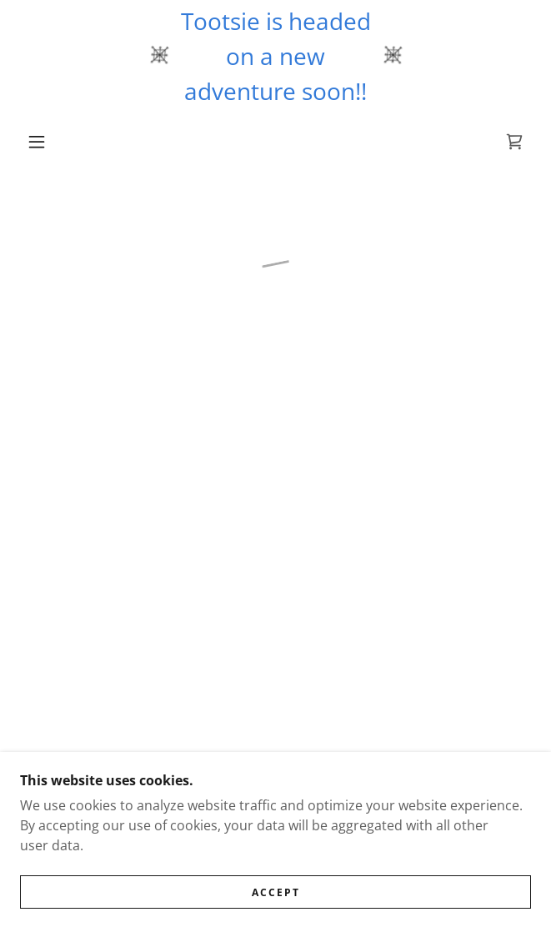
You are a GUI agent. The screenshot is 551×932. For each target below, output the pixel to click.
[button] (45, 141)
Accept (276, 904)
